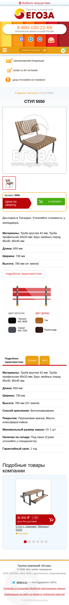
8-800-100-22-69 (34, 27)
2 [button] (29, 541)
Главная (20, 93)
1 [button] (25, 541)
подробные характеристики (24, 273)
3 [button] (33, 541)
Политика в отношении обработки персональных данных (34, 588)
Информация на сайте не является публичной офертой (34, 594)
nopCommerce (40, 600)
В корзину (55, 201)
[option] (34, 140)
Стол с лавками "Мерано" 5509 (32, 528)
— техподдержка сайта (36, 582)
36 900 (33, 519)
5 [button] (41, 541)
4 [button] (37, 541)
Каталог (33, 93)
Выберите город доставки (36, 3)
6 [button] (46, 541)
